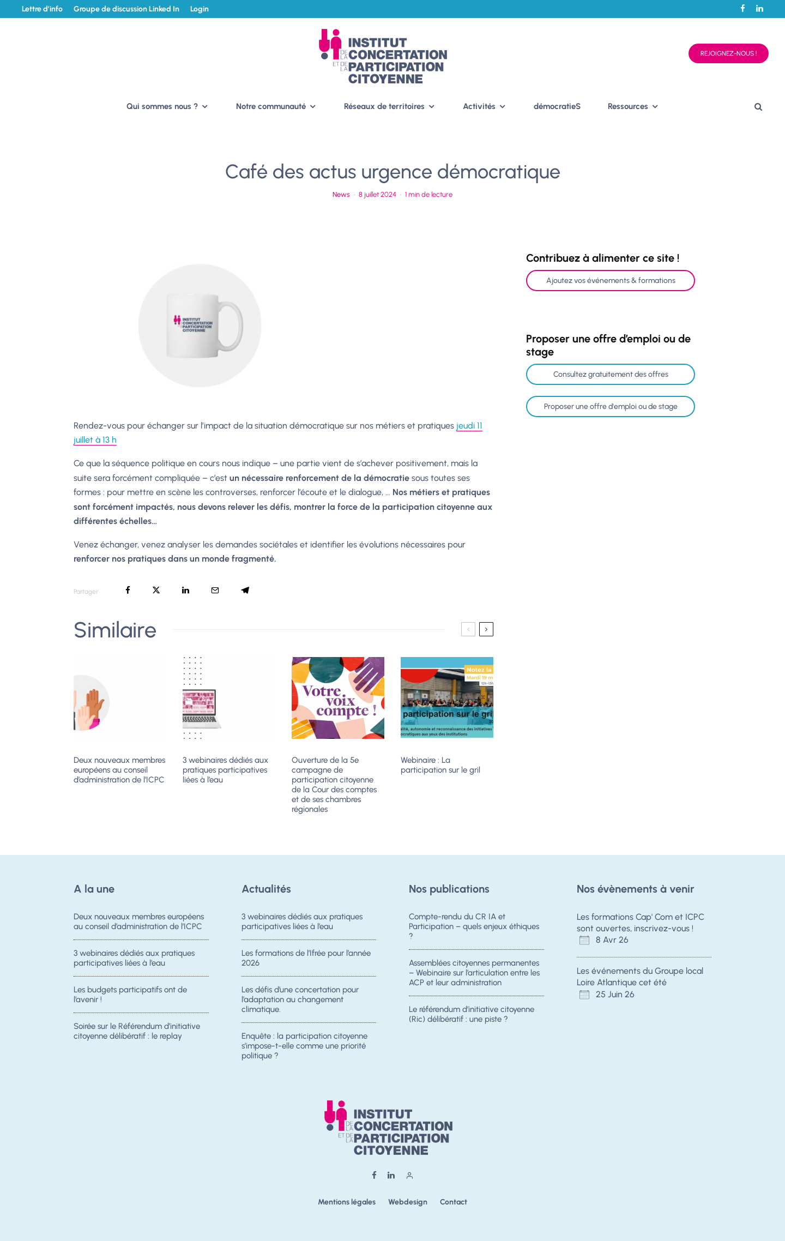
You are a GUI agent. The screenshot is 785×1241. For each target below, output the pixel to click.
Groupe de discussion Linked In (126, 9)
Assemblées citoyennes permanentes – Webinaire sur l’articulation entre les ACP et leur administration (474, 972)
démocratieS (557, 106)
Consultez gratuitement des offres (610, 374)
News (341, 194)
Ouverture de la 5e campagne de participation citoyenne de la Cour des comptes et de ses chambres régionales (334, 784)
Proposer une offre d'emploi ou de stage (611, 406)
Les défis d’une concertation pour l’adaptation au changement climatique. (300, 1001)
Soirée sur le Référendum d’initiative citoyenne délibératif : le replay (137, 1036)
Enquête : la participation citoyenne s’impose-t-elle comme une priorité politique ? (304, 1051)
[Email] (215, 590)
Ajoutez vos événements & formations (610, 280)
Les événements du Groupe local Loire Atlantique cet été (640, 976)
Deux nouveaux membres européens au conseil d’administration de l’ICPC (119, 770)
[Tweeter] (156, 590)
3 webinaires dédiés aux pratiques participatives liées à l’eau (225, 770)
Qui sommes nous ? (162, 106)
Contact (453, 1202)
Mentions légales (347, 1202)
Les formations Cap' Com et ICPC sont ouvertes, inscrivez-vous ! (640, 922)
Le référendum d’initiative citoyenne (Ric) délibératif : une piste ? (471, 1016)
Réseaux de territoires (384, 106)
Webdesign (407, 1202)
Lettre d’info (42, 9)
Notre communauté (271, 106)
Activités (479, 106)
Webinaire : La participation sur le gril (440, 765)
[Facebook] (743, 8)
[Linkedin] (760, 8)
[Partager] (127, 590)
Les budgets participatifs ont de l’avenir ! (130, 996)
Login (199, 9)
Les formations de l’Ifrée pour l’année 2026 (306, 958)
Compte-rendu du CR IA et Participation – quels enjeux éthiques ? (474, 926)
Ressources (628, 106)
